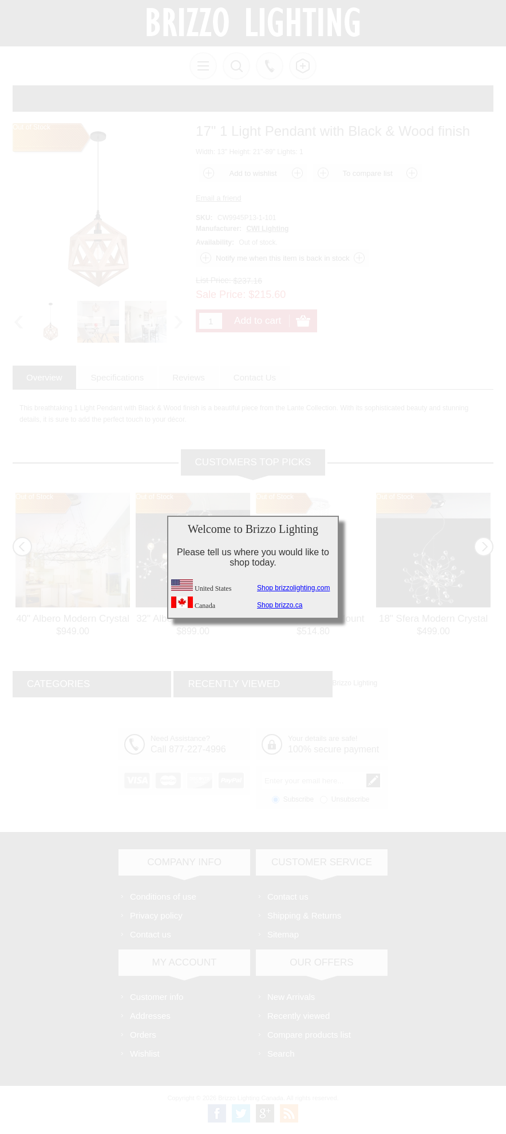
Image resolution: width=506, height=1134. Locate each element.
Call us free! (269, 66)
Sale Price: (221, 294)
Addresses (150, 1016)
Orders (143, 1034)
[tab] (44, 377)
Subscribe (298, 799)
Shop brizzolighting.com (293, 588)
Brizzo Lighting (355, 683)
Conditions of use (163, 896)
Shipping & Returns (304, 915)
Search (281, 1053)
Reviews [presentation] (188, 377)
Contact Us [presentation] (255, 377)
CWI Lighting (267, 229)
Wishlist (145, 1053)
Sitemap (283, 934)
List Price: (213, 280)
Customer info (156, 997)
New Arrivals (291, 997)
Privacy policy (156, 915)
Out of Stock (34, 497)
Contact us (150, 934)
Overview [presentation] (44, 377)
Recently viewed (298, 1016)
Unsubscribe (350, 799)
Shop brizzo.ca (279, 605)
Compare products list (309, 1034)
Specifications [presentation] (117, 377)
